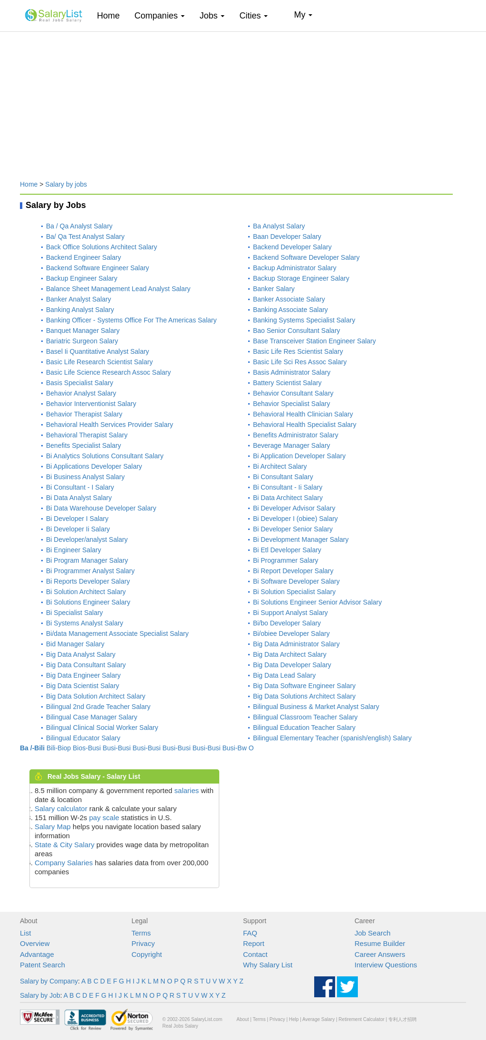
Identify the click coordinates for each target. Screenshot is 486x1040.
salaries (186, 790)
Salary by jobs (66, 184)
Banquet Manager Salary (83, 330)
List (25, 933)
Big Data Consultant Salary (86, 665)
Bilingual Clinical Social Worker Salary (102, 727)
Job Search (373, 933)
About (242, 1019)
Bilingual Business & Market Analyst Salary (316, 706)
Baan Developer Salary (287, 236)
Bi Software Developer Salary (296, 581)
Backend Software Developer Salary (306, 257)
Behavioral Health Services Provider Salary (109, 424)
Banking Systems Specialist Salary (304, 320)
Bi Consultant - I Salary (80, 487)
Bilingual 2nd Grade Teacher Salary (98, 706)
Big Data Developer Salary (292, 665)
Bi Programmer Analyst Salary (90, 571)
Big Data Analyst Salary (80, 654)
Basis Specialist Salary (79, 383)
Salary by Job (40, 995)
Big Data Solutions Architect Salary (304, 696)
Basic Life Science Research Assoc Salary (108, 372)
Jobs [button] (211, 15)
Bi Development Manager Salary (301, 539)
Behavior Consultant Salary (293, 393)
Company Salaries (64, 863)
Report (253, 943)
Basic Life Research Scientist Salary (99, 362)
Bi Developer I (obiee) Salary (295, 518)
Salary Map (53, 827)
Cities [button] (253, 15)
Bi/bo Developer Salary (287, 623)
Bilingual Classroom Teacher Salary (305, 717)
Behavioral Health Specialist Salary (304, 424)
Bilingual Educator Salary (83, 738)
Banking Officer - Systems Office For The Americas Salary (131, 320)
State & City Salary (64, 845)
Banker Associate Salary (289, 299)
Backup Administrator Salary (294, 268)
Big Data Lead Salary (284, 675)
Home (112, 15)
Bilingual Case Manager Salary (91, 717)
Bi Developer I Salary (77, 518)
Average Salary (318, 1019)
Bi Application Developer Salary (299, 456)
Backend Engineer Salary (83, 257)
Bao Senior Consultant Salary (296, 330)
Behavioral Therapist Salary (87, 435)
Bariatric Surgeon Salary (82, 341)
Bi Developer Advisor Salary (294, 508)
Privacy (143, 943)
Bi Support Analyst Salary (290, 612)
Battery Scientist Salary (287, 383)
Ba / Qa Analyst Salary (79, 226)
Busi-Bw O (237, 748)
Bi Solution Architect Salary (86, 592)
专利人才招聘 (402, 1019)
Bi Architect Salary (280, 466)
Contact (255, 954)
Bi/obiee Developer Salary (291, 633)
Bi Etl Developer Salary (287, 550)
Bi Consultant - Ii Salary (287, 487)
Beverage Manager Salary (291, 445)
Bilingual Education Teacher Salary (304, 727)
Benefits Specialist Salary (83, 445)
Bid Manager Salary (75, 644)
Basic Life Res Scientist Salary (298, 351)
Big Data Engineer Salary (83, 675)
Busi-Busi (117, 748)
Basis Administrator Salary (291, 372)
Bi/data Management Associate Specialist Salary (117, 633)
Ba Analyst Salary (279, 226)
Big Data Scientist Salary (82, 686)
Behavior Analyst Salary (81, 393)
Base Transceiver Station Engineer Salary (314, 341)
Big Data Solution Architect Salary (95, 696)
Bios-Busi (87, 748)
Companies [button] (159, 15)
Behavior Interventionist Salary (91, 403)
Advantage (37, 954)
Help (294, 1019)
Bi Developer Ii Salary (78, 529)
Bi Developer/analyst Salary (87, 539)
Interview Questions (386, 965)
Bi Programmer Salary (285, 560)
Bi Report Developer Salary (293, 571)
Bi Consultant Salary (283, 477)
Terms (141, 933)
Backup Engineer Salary (81, 278)
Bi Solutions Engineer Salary (88, 602)
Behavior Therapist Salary (84, 414)
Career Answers (380, 954)
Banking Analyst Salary (80, 309)
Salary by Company (49, 981)
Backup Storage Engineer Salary (301, 278)
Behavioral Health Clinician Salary (303, 414)
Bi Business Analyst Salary (85, 477)
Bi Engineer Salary (73, 550)
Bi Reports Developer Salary (88, 581)
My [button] (303, 14)
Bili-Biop (59, 748)
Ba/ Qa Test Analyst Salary (85, 236)
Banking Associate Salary (290, 309)
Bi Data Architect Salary (288, 497)
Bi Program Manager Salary (87, 560)
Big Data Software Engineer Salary (304, 686)
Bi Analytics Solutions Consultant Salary (104, 456)
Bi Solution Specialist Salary (294, 592)
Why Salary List (267, 965)
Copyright (146, 954)
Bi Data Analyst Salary (79, 497)
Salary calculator (61, 808)
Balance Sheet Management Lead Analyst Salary (118, 289)
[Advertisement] (243, 101)
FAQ (250, 933)
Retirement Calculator (361, 1019)
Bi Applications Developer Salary (94, 466)
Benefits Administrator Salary (295, 435)
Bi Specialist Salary (74, 612)
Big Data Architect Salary (290, 654)
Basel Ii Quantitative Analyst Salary (97, 351)
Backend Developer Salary (292, 247)
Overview (35, 943)
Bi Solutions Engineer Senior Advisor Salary (317, 602)
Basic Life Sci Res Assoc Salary (300, 362)
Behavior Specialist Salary (291, 403)
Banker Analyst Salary (78, 299)
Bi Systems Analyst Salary (84, 623)
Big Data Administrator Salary (296, 644)
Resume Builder (380, 943)
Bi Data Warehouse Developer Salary (101, 508)
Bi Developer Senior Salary (293, 529)
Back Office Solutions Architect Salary (101, 247)
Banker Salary (274, 289)
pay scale (104, 817)
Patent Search (42, 965)
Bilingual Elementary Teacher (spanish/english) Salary (332, 738)
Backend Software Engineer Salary (97, 268)
